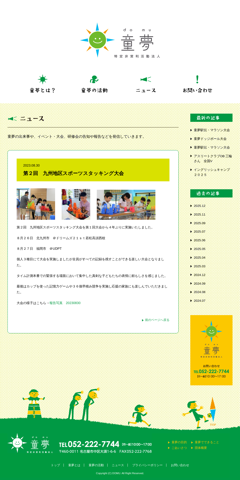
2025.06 (199, 240)
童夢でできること (207, 442)
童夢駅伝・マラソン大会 (213, 130)
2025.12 (199, 206)
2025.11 (199, 214)
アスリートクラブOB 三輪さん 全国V (213, 158)
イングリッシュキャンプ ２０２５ (212, 172)
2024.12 (199, 275)
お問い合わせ (180, 465)
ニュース (118, 465)
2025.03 (199, 266)
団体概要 (201, 448)
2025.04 (199, 257)
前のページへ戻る (157, 320)
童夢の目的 (179, 442)
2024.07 (199, 300)
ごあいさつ (179, 448)
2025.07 (199, 231)
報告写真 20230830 (64, 303)
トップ (55, 465)
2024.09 (199, 283)
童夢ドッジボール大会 (210, 139)
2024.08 (199, 292)
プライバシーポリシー (147, 465)
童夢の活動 (96, 465)
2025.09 (199, 223)
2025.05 (199, 249)
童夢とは (74, 465)
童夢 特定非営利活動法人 (120, 40)
